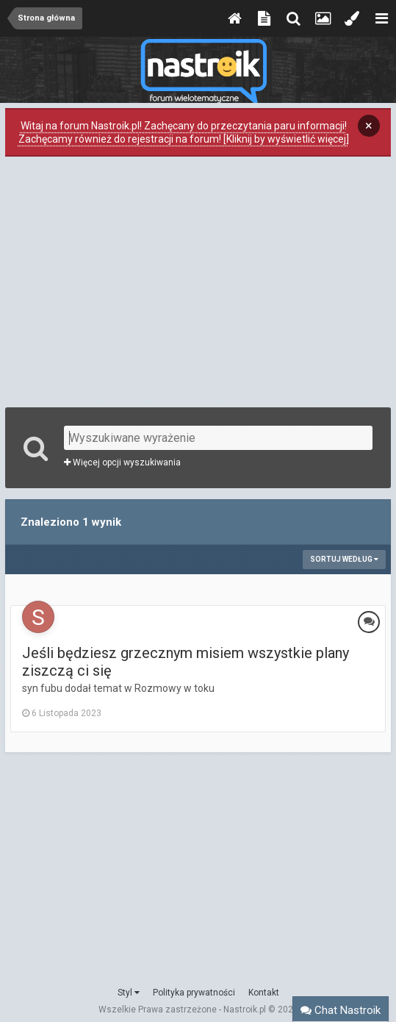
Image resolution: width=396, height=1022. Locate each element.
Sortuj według (344, 559)
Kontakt (263, 992)
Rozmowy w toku (174, 688)
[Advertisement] (198, 280)
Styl (129, 992)
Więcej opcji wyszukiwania (122, 462)
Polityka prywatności (194, 992)
